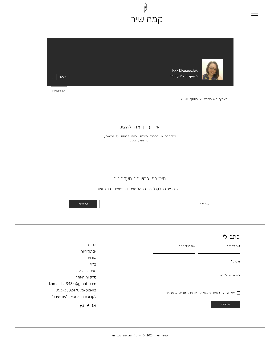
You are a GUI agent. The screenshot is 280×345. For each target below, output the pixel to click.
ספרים (91, 244)
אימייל (212, 199)
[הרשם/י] (83, 204)
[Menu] (254, 14)
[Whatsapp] (82, 305)
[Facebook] (88, 305)
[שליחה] (225, 304)
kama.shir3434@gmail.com (72, 283)
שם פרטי (234, 246)
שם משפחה (187, 246)
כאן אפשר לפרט (230, 275)
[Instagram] (94, 305)
